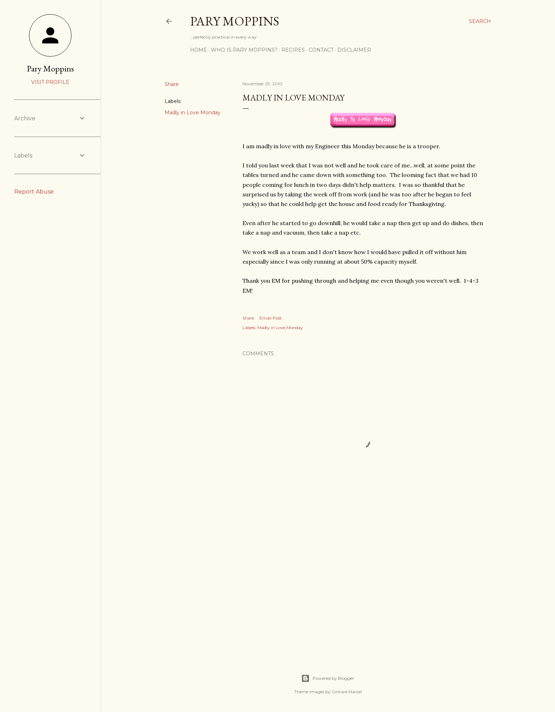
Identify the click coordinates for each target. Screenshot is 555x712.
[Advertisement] (363, 589)
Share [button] (172, 84)
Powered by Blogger (327, 678)
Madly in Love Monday (193, 112)
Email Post (270, 318)
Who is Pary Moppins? (244, 50)
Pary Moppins (234, 21)
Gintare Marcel (347, 691)
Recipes (293, 50)
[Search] (480, 21)
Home (198, 50)
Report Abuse (34, 191)
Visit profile (50, 82)
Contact (321, 50)
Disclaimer (354, 50)
